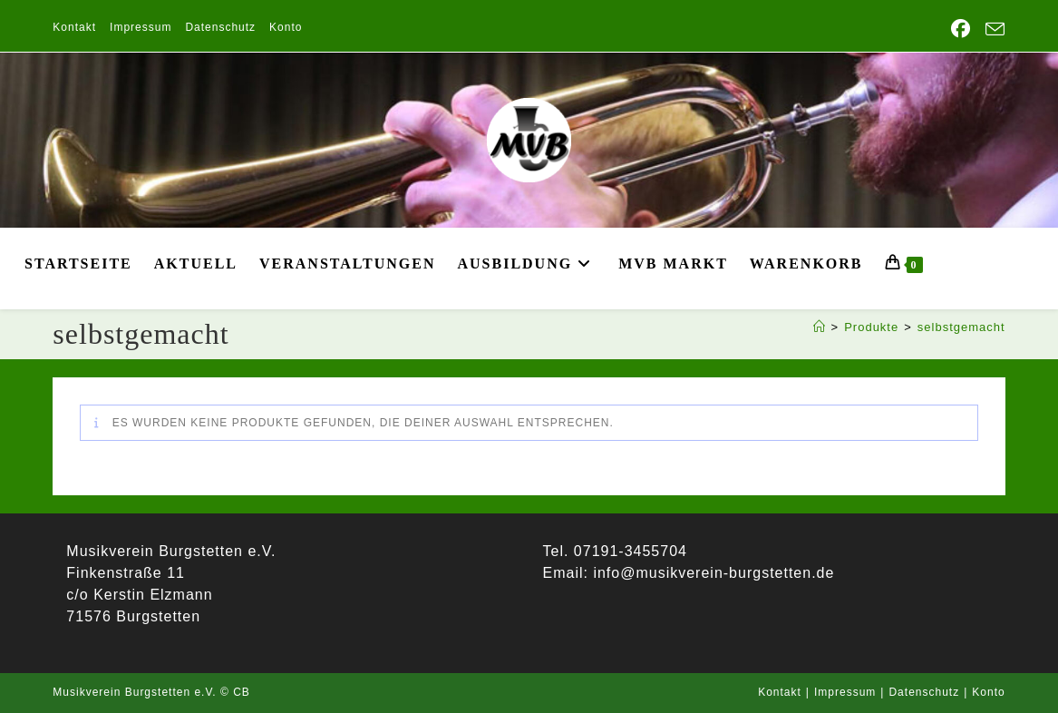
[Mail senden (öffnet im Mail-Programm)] (991, 29)
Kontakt (74, 27)
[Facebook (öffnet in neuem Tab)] (961, 28)
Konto (285, 27)
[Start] (819, 327)
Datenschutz (220, 27)
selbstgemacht (961, 327)
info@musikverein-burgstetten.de (711, 573)
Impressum (140, 27)
